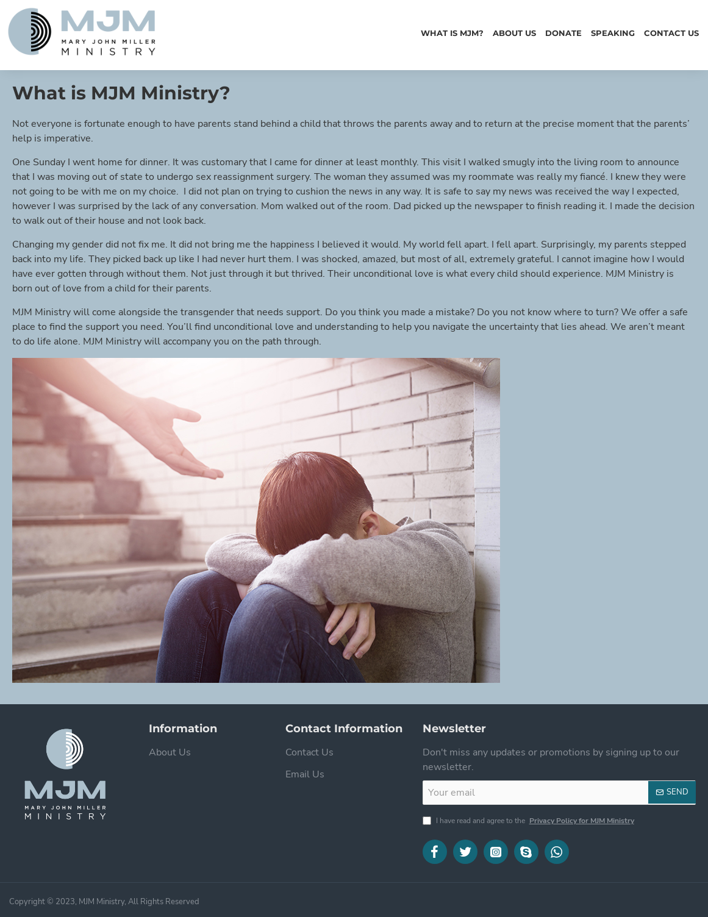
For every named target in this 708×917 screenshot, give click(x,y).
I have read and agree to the (530, 820)
